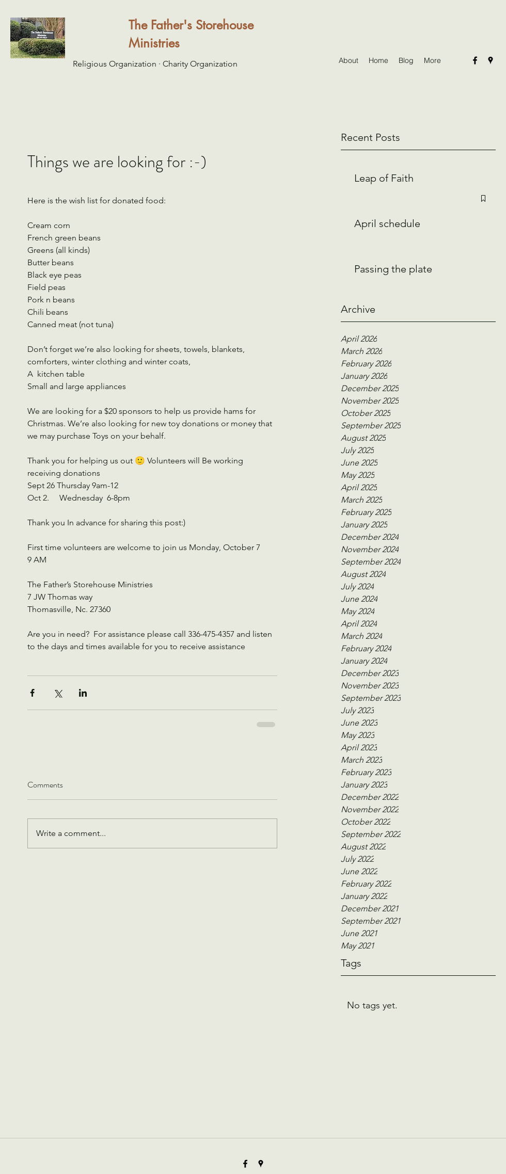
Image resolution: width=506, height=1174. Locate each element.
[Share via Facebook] (32, 693)
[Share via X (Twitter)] (57, 693)
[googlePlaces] (490, 60)
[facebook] (475, 60)
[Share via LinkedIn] (83, 693)
